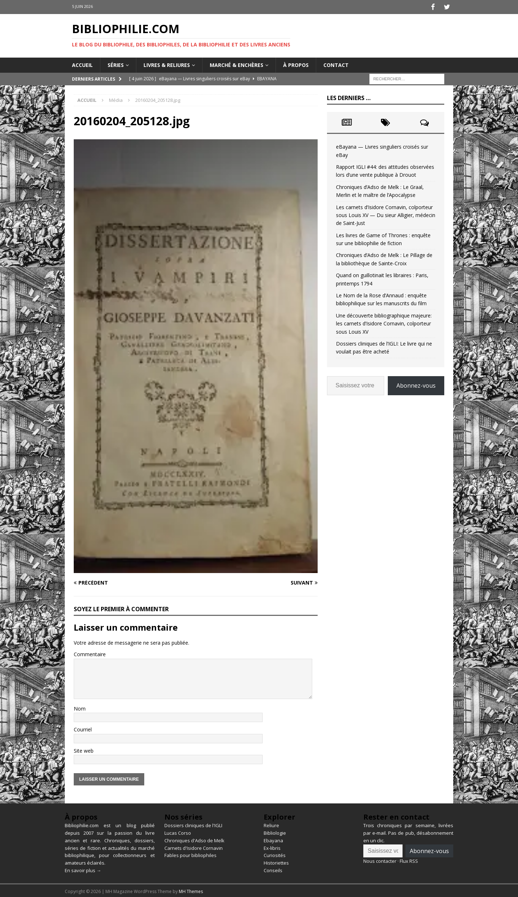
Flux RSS (409, 860)
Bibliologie (275, 831)
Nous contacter (379, 860)
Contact (336, 63)
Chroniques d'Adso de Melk (194, 839)
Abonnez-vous (416, 384)
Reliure (271, 824)
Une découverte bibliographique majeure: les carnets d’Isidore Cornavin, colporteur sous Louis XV (384, 322)
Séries (116, 63)
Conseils (273, 869)
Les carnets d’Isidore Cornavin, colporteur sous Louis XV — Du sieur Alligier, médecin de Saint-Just (385, 213)
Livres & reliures (167, 63)
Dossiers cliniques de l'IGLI (193, 824)
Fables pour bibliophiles (190, 854)
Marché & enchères (236, 63)
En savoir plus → (83, 869)
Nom (80, 707)
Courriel (83, 728)
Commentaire (90, 653)
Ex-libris (272, 846)
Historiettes (276, 861)
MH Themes (191, 890)
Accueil (82, 63)
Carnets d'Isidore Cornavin (193, 846)
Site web (84, 749)
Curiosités (275, 854)
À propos (296, 63)
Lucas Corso (177, 831)
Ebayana (273, 839)
